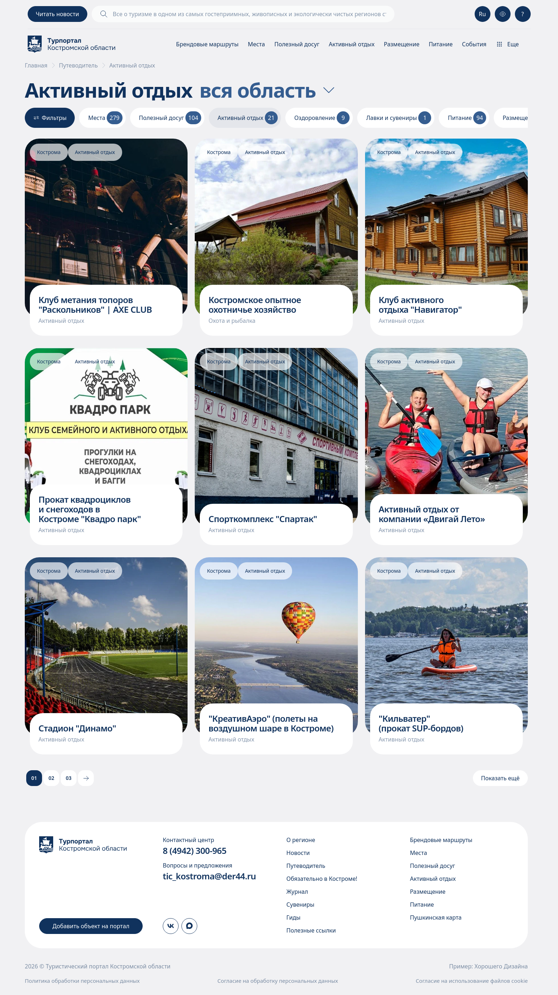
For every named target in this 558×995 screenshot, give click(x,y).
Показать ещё (500, 778)
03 (69, 778)
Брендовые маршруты (207, 44)
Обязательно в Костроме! (321, 879)
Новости (298, 853)
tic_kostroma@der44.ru (209, 876)
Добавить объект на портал (90, 926)
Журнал (297, 892)
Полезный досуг (296, 44)
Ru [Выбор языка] (482, 14)
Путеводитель (78, 65)
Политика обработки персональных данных (82, 980)
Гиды (293, 917)
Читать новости (57, 14)
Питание (441, 44)
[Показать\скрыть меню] (513, 44)
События (474, 44)
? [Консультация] (522, 14)
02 (51, 778)
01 (34, 778)
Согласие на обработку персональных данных (277, 980)
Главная (36, 65)
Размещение (401, 44)
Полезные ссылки (311, 930)
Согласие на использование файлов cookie (472, 980)
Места (256, 44)
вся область (268, 90)
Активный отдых (351, 44)
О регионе (300, 840)
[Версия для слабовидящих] (503, 14)
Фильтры (49, 118)
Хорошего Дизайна (501, 966)
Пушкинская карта (436, 917)
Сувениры (300, 904)
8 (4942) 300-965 (194, 850)
